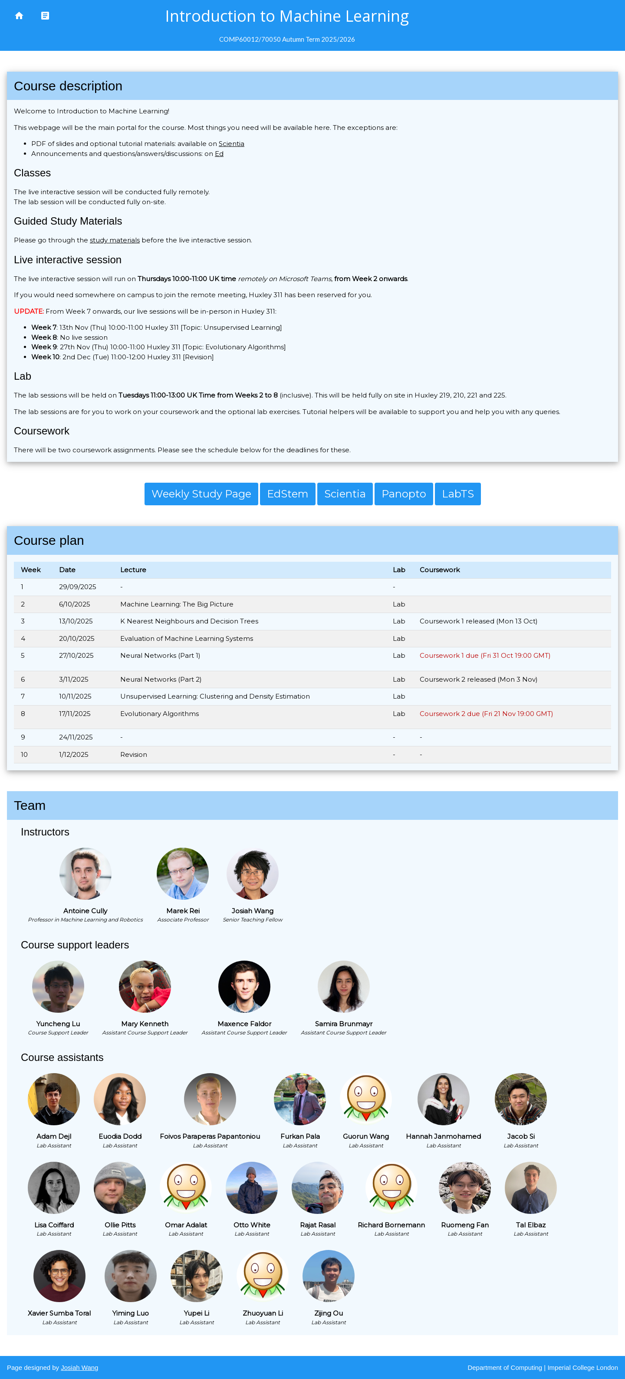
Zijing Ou (328, 1313)
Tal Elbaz (531, 1225)
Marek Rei (183, 911)
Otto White (252, 1225)
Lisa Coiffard (54, 1225)
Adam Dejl (53, 1136)
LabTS (458, 493)
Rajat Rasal (318, 1225)
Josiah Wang (252, 911)
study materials (115, 240)
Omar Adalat (186, 1225)
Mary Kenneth (144, 1024)
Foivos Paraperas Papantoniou (210, 1136)
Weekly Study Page (201, 493)
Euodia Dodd (120, 1136)
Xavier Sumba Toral (59, 1313)
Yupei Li (196, 1313)
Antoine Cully (85, 911)
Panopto (404, 493)
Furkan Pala (300, 1136)
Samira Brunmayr (343, 1024)
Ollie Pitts (120, 1225)
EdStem (288, 493)
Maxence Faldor (244, 1024)
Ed (219, 153)
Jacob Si (521, 1136)
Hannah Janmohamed (443, 1136)
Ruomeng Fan (465, 1225)
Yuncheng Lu (58, 1024)
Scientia (231, 143)
